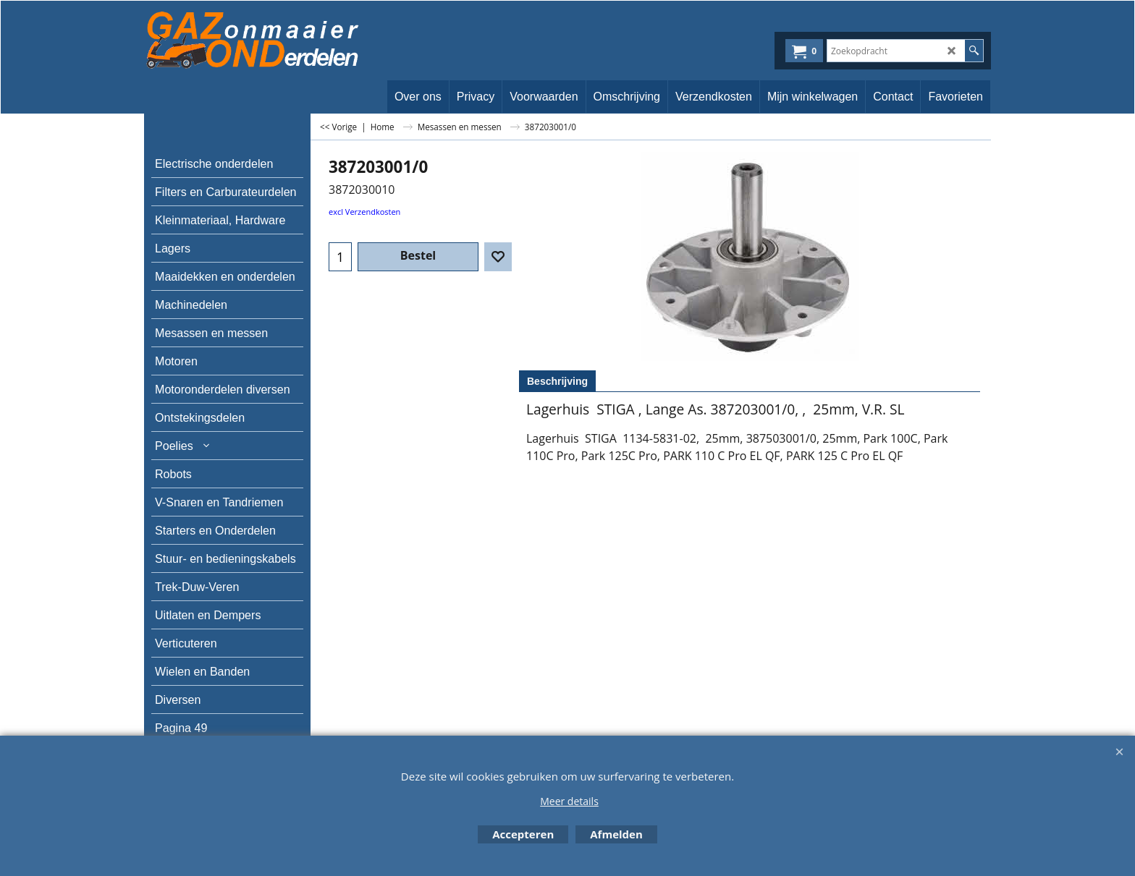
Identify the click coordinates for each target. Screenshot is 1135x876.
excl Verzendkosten (364, 211)
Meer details (569, 801)
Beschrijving (557, 381)
